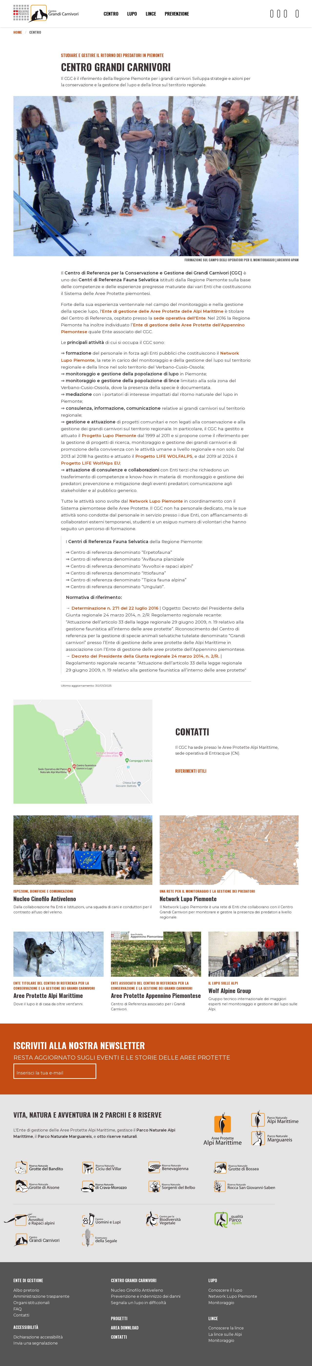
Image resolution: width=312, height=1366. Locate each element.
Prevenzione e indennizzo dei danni (145, 1296)
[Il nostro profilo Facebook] (278, 14)
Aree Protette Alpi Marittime (48, 995)
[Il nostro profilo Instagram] (285, 14)
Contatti (194, 731)
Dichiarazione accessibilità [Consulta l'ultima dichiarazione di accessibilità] (38, 1337)
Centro (111, 13)
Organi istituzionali (31, 1302)
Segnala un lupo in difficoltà (138, 1302)
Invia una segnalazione (35, 1343)
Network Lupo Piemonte (157, 501)
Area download (124, 1328)
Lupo (132, 13)
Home (17, 32)
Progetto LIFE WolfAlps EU (91, 463)
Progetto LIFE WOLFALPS (164, 456)
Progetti (119, 1318)
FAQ (17, 1309)
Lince (151, 13)
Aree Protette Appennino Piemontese (156, 995)
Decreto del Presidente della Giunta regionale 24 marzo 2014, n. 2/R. (148, 656)
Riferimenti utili (190, 771)
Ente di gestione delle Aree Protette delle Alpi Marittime (165, 311)
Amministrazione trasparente (41, 1296)
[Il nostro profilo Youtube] (271, 14)
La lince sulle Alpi (225, 1334)
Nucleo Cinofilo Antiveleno (44, 898)
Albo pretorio (26, 1290)
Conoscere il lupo (225, 1290)
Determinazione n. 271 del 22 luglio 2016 (116, 608)
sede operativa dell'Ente (181, 318)
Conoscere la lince (226, 1328)
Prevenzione (177, 13)
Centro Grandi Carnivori (133, 1280)
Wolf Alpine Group (229, 990)
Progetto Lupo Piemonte (110, 435)
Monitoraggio (221, 1302)
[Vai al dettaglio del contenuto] (82, 751)
